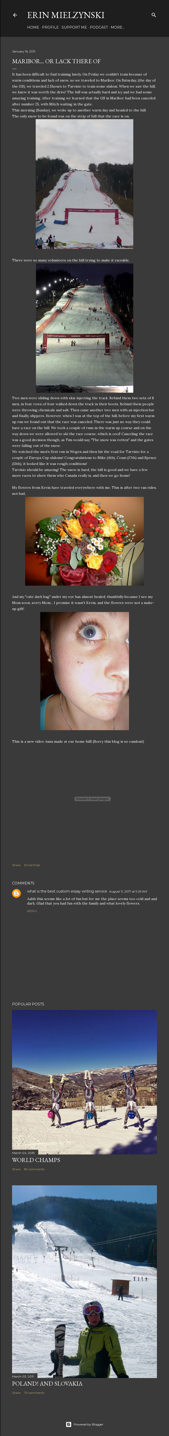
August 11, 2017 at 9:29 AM (128, 891)
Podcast (99, 27)
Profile (50, 27)
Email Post (32, 865)
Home (33, 27)
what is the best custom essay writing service (67, 891)
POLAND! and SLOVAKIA (47, 1383)
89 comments (34, 1169)
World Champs (36, 1160)
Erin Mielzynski (66, 15)
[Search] (154, 14)
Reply (32, 911)
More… (118, 27)
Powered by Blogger (84, 1424)
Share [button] (16, 865)
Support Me (74, 27)
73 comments (34, 1393)
